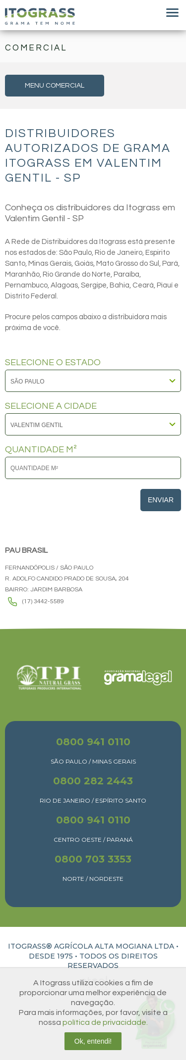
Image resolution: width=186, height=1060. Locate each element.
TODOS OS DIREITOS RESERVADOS (112, 961)
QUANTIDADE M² (41, 449)
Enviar (161, 500)
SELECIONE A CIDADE (51, 406)
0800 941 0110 (93, 742)
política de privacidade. (105, 1022)
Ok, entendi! (93, 1041)
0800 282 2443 (93, 781)
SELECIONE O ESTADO (53, 362)
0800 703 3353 (93, 859)
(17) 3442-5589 (43, 601)
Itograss (40, 16)
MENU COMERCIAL (54, 85)
